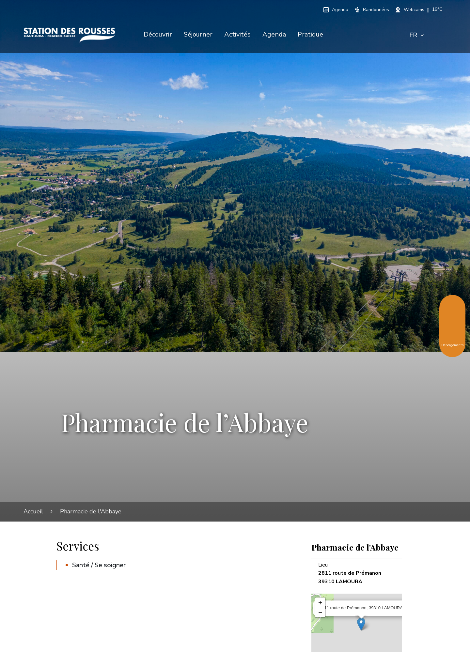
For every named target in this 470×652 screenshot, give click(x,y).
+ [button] (320, 602)
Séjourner (198, 34)
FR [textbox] (413, 35)
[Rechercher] (438, 35)
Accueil (33, 511)
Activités (237, 34)
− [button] (320, 612)
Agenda (274, 34)
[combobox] (416, 35)
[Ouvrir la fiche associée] (361, 624)
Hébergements (452, 340)
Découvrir (158, 34)
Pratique (310, 34)
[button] (437, 9)
